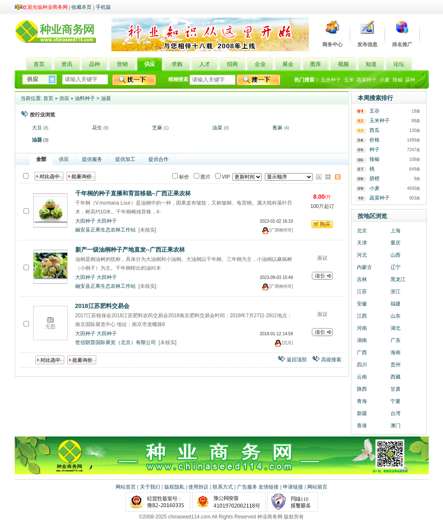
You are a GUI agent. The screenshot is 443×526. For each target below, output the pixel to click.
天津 (362, 243)
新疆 (362, 413)
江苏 (362, 292)
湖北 (395, 328)
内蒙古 (364, 267)
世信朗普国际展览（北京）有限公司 (115, 342)
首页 (48, 98)
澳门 (395, 426)
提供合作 (158, 159)
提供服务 (92, 159)
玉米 (349, 80)
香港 (362, 426)
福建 (395, 304)
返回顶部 (297, 360)
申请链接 (293, 487)
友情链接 (268, 487)
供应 (64, 98)
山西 (395, 255)
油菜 (217, 128)
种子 (374, 150)
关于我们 (150, 487)
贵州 (395, 365)
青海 (362, 401)
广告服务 (247, 487)
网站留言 (317, 487)
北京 (362, 231)
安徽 (362, 304)
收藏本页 (81, 7)
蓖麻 (277, 128)
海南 (395, 352)
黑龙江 (398, 279)
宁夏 (395, 401)
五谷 (374, 111)
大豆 (37, 128)
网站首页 (126, 487)
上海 (395, 231)
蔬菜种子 (366, 80)
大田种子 (85, 221)
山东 (395, 316)
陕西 (362, 389)
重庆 (395, 243)
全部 (41, 159)
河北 (362, 255)
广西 (362, 352)
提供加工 (125, 159)
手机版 (103, 7)
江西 (362, 316)
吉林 (362, 279)
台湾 (395, 413)
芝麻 (157, 128)
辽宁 (395, 267)
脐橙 (374, 178)
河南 (362, 328)
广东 (395, 340)
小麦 (385, 80)
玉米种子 (331, 80)
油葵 (106, 98)
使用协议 (198, 487)
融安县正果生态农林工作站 (105, 230)
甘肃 (395, 389)
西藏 (395, 377)
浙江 (395, 292)
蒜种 (410, 80)
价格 (374, 140)
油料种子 (85, 98)
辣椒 (398, 80)
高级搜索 (331, 360)
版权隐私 (174, 487)
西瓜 (374, 130)
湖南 (362, 340)
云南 (362, 377)
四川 (362, 365)
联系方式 (223, 487)
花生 (97, 128)
